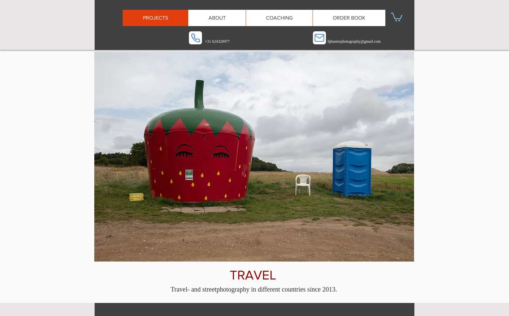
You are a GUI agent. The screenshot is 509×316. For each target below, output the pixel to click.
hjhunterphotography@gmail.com (354, 41)
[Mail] (319, 37)
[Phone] (195, 37)
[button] (396, 16)
